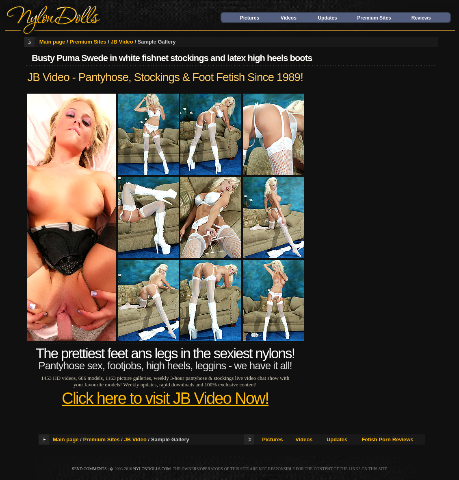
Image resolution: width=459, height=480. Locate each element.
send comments (89, 469)
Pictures (249, 18)
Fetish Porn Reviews (388, 439)
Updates (327, 18)
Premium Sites (374, 18)
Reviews (421, 18)
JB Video (121, 42)
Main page (52, 42)
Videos (289, 18)
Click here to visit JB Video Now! (165, 398)
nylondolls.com (152, 469)
